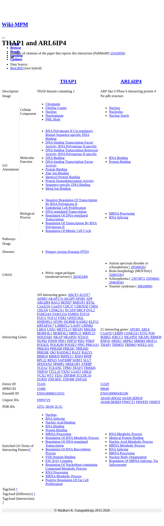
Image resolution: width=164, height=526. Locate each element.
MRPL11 (75, 333)
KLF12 (93, 321)
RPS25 (52, 360)
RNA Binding (118, 158)
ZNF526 (81, 379)
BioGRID (16, 68)
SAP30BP (65, 360)
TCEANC (55, 368)
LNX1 (51, 329)
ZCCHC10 (83, 375)
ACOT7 (84, 295)
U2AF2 (76, 371)
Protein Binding (56, 169)
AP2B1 (80, 298)
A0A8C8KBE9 (110, 402)
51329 (104, 384)
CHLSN (42, 310)
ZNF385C (55, 379)
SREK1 (116, 341)
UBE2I (86, 371)
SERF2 (77, 360)
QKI (53, 352)
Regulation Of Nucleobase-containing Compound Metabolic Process (71, 466)
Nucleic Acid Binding (60, 422)
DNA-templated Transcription (65, 211)
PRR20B (56, 348)
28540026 (137, 267)
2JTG (41, 406)
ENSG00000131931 (51, 393)
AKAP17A (55, 298)
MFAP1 (77, 329)
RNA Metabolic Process (125, 434)
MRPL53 (88, 333)
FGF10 (84, 314)
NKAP (58, 337)
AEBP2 (42, 298)
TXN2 (65, 371)
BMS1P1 (79, 302)
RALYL (87, 352)
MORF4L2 (60, 333)
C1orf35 (56, 306)
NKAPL (144, 337)
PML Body (53, 119)
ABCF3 (73, 295)
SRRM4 (139, 341)
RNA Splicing (118, 217)
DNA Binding (54, 158)
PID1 (81, 341)
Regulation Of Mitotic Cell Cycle (68, 231)
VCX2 (41, 375)
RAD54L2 (64, 352)
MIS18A (90, 329)
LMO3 (41, 329)
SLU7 (87, 360)
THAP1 (68, 81)
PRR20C (69, 348)
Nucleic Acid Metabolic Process (131, 441)
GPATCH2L (75, 318)
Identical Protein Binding (62, 177)
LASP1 (76, 325)
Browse (15, 48)
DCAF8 (70, 310)
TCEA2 (42, 368)
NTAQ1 (83, 337)
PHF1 (62, 341)
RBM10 (42, 356)
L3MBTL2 (62, 325)
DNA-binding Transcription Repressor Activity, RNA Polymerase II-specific (71, 152)
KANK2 (82, 321)
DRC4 (80, 310)
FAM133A (59, 314)
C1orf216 (43, 306)
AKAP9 (69, 298)
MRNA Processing (122, 213)
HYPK (58, 321)
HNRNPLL (45, 321)
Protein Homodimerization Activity (69, 181)
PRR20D (82, 348)
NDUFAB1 (45, 337)
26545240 (80, 276)
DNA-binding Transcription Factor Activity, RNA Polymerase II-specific (71, 144)
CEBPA (118, 333)
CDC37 (68, 306)
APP (89, 298)
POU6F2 (70, 345)
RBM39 (54, 356)
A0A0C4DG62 (110, 398)
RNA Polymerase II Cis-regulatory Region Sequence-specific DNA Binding (69, 134)
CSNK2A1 (56, 310)
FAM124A (44, 314)
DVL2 (90, 310)
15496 (41, 388)
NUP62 (42, 341)
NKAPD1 (70, 337)
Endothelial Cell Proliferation (65, 208)
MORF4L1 (44, 333)
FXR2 (62, 318)
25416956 (117, 53)
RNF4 (79, 356)
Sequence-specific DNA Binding (67, 185)
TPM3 (67, 368)
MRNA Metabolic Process (63, 476)
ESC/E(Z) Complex (59, 461)
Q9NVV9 (43, 400)
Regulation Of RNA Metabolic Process (72, 438)
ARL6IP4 (131, 81)
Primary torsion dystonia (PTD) (67, 252)
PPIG (81, 345)
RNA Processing (56, 472)
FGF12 (52, 318)
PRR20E (43, 352)
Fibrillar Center (56, 108)
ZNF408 (68, 379)
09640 (104, 388)
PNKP (90, 341)
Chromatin (52, 104)
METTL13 (64, 329)
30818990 (144, 286)
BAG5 (55, 302)
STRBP (86, 364)
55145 (41, 384)
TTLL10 (54, 371)
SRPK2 (128, 341)
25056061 (153, 278)
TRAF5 (77, 368)
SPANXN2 (44, 364)
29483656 (116, 282)
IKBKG (105, 337)
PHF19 (72, 341)
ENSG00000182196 (114, 393)
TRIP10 (42, 371)
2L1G (59, 406)
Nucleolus (116, 112)
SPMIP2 (58, 364)
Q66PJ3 (154, 402)
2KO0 (49, 406)
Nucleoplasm (54, 115)
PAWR (52, 341)
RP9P (88, 356)
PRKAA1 (92, 345)
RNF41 (105, 341)
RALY (76, 352)
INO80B (69, 321)
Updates (16, 59)
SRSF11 (151, 341)
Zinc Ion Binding (57, 173)
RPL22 (42, 360)
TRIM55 (118, 345)
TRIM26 (89, 368)
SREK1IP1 (73, 364)
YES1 (58, 375)
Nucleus (51, 112)
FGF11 (42, 318)
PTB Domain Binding (60, 457)
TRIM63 (130, 345)
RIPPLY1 (67, 356)
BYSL (90, 302)
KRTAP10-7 (45, 325)
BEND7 (66, 302)
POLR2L (43, 345)
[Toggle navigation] (3, 37)
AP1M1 (135, 329)
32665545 (116, 275)
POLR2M (57, 345)
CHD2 (93, 306)
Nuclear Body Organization (128, 457)
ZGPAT (42, 379)
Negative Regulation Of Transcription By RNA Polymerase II (71, 202)
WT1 (50, 375)
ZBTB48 (69, 375)
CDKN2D (81, 306)
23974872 (138, 278)
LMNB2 (87, 325)
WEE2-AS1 (145, 345)
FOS (151, 333)
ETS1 (144, 333)
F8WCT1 (128, 402)
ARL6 (145, 329)
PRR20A (43, 348)
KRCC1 (117, 337)
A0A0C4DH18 (132, 398)
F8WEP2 (142, 402)
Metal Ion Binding (58, 188)
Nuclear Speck (119, 115)
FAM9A (73, 314)
